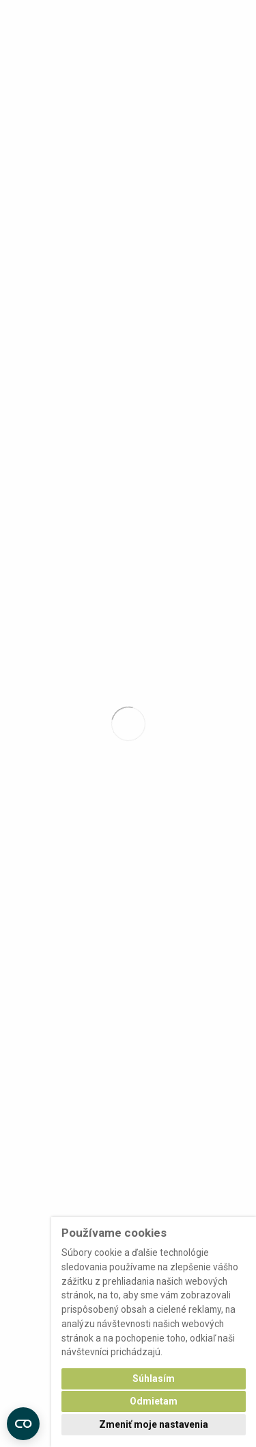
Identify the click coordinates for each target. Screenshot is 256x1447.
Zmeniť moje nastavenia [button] (153, 1424)
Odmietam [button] (153, 1401)
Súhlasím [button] (153, 1378)
